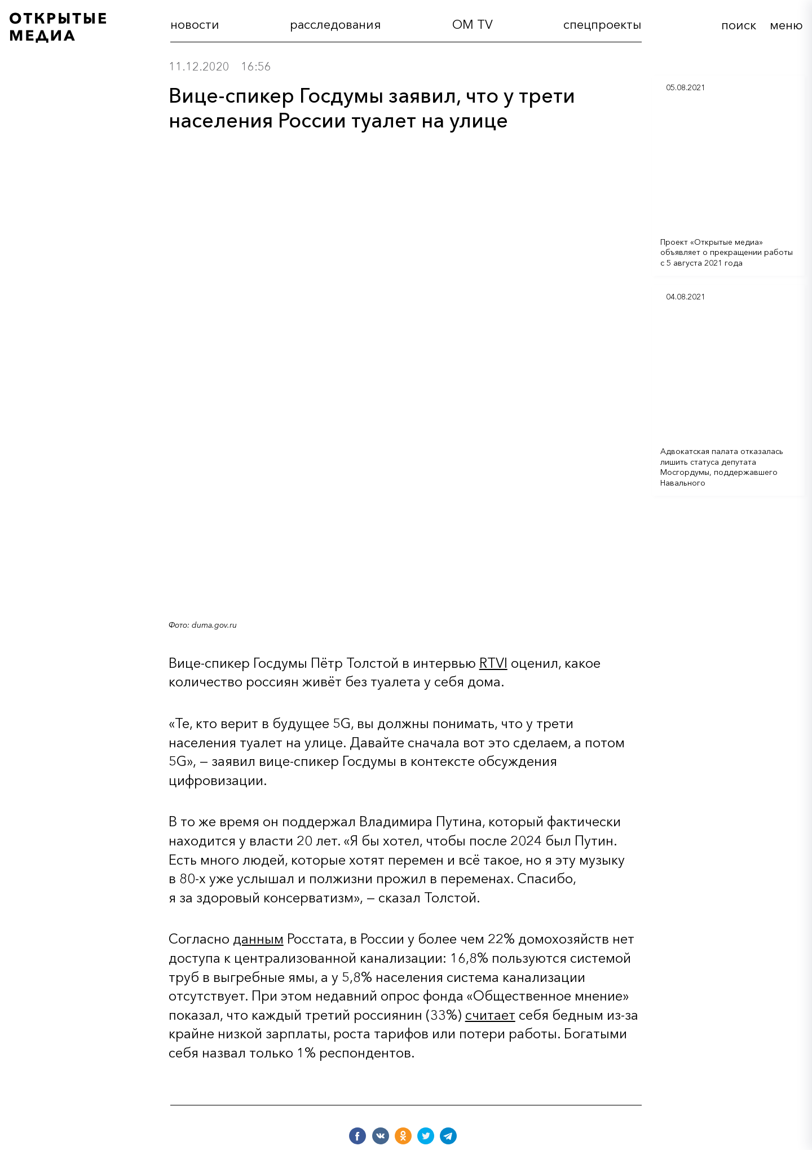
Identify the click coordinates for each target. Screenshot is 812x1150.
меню (786, 25)
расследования (335, 24)
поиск (738, 25)
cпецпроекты (602, 24)
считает (490, 1015)
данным (258, 939)
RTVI (493, 663)
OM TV (472, 24)
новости (194, 24)
